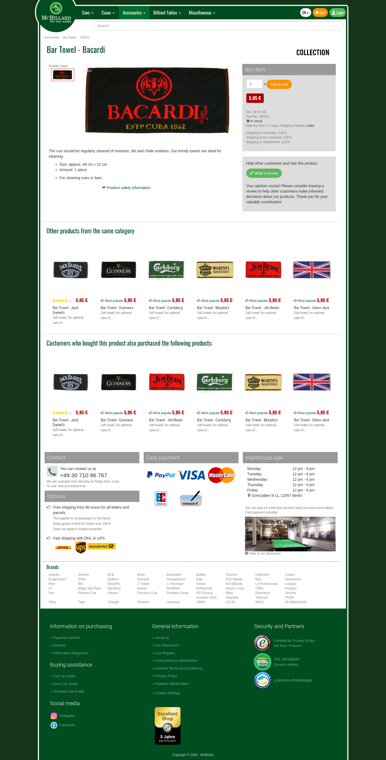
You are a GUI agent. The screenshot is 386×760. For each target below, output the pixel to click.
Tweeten (143, 602)
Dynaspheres (176, 579)
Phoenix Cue (87, 593)
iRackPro (114, 584)
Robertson (262, 593)
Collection (262, 575)
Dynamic (143, 579)
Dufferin (113, 579)
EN (305, 12)
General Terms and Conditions (178, 668)
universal (173, 602)
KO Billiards (234, 584)
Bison (141, 575)
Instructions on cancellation (176, 660)
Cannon (231, 575)
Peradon (291, 588)
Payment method (66, 638)
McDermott (204, 588)
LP (51, 588)
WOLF (260, 602)
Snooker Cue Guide (68, 691)
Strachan (232, 597)
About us (162, 638)
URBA (200, 602)
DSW (82, 579)
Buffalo (201, 575)
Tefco (52, 602)
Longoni (290, 584)
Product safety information (126, 188)
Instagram (62, 715)
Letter (310, 126)
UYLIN (230, 602)
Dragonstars (57, 579)
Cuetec (290, 575)
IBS (80, 584)
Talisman (261, 597)
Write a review (264, 173)
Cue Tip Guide (64, 676)
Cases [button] (108, 12)
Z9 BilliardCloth (296, 602)
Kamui (200, 584)
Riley (229, 593)
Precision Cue (147, 593)
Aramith (54, 575)
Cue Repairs (165, 653)
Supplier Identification (172, 684)
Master (142, 588)
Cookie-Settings (167, 693)
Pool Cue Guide (65, 684)
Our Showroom (167, 645)
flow (258, 579)
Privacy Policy (166, 676)
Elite (199, 579)
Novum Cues (235, 588)
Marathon (114, 588)
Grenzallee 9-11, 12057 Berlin (274, 495)
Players (113, 593)
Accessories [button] (134, 12)
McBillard (173, 588)
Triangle (113, 602)
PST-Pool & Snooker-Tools (206, 595)
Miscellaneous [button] (202, 12)
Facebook (62, 725)
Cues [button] (87, 12)
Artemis (83, 575)
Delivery (59, 645)
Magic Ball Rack (89, 588)
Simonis (290, 593)
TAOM (289, 597)
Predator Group (178, 593)
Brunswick (174, 575)
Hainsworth (293, 579)
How (52, 584)
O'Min (259, 588)
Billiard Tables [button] (167, 12)
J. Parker (143, 584)
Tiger (81, 602)
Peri (51, 593)
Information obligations (70, 653)
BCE (111, 575)
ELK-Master (234, 579)
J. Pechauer (175, 584)
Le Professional (266, 584)
